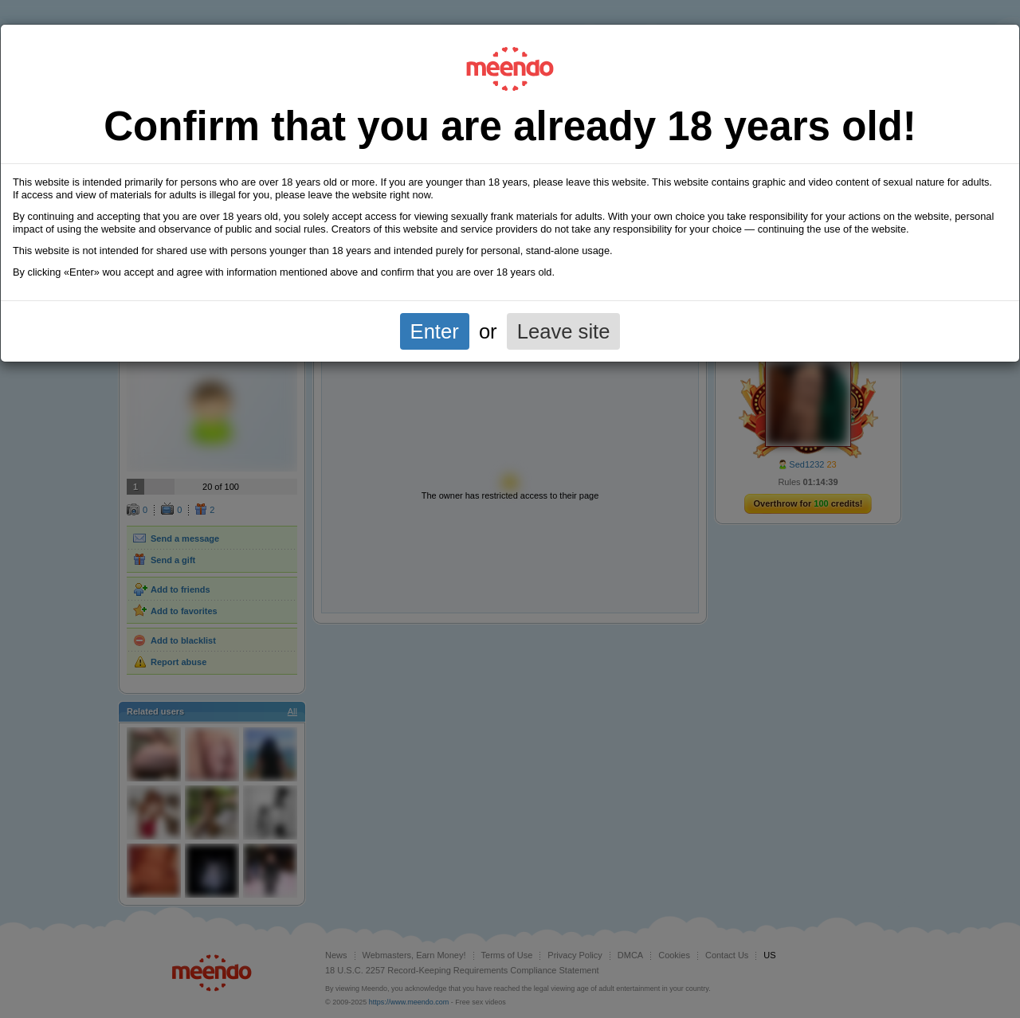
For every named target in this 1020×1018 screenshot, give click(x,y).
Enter (434, 331)
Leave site (563, 331)
